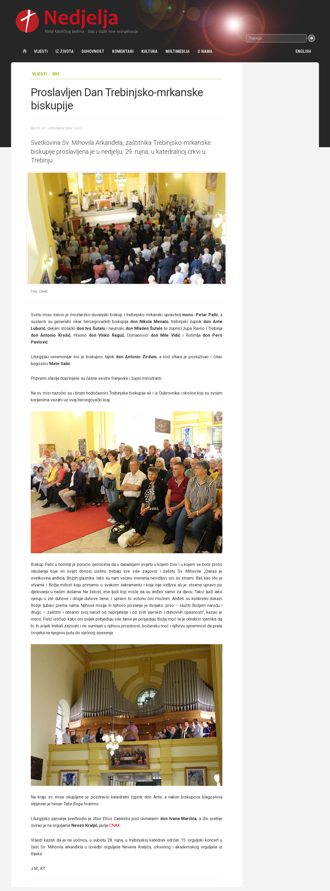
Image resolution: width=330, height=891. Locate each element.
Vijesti (41, 51)
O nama (205, 51)
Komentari (122, 51)
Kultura (149, 51)
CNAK (114, 825)
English (303, 51)
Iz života (65, 51)
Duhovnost (93, 51)
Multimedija (178, 51)
